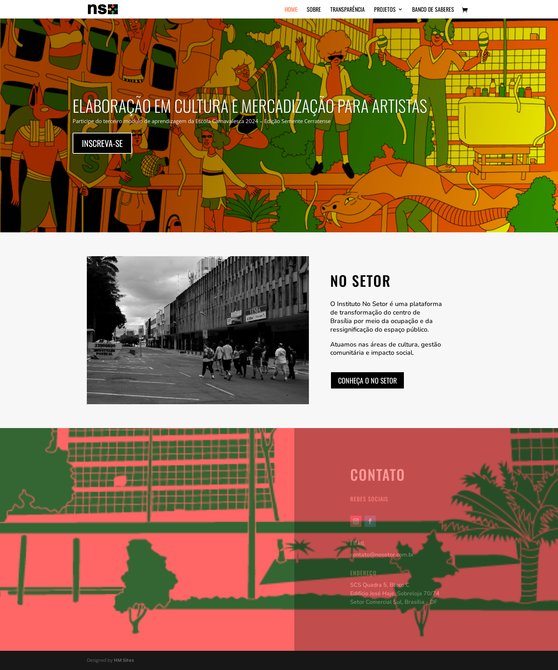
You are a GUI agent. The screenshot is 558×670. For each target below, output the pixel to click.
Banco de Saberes (433, 10)
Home (291, 10)
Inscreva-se (102, 144)
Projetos (385, 10)
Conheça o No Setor (367, 380)
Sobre (314, 10)
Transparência (347, 10)
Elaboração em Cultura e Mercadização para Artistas (250, 106)
